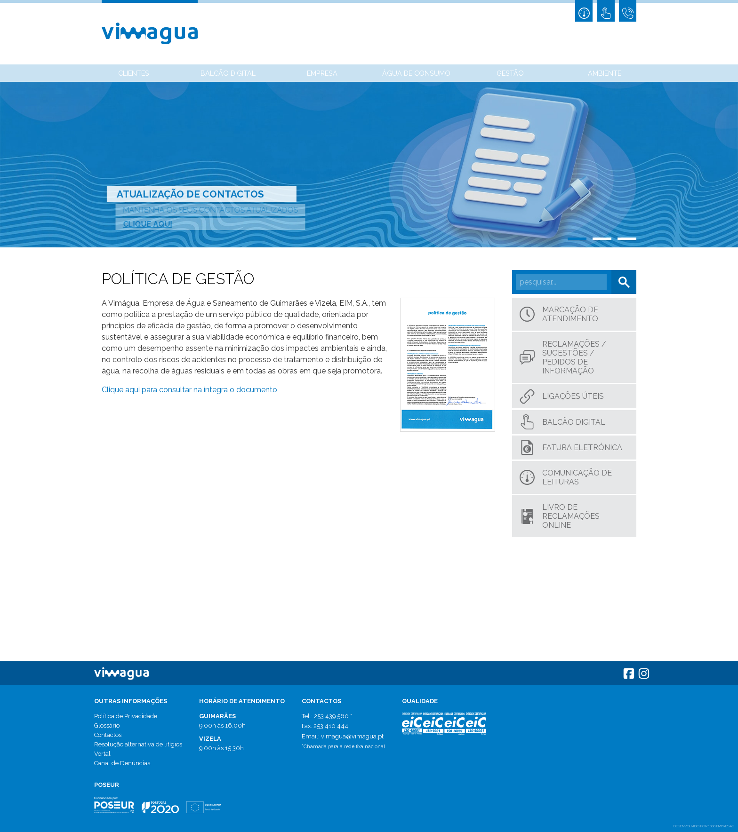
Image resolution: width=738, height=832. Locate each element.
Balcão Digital (228, 73)
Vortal (102, 753)
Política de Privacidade (125, 716)
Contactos (107, 734)
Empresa (322, 73)
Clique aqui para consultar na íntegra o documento (189, 389)
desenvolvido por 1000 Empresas (704, 826)
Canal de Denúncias (122, 763)
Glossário (107, 725)
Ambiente (604, 73)
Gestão (510, 73)
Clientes (133, 73)
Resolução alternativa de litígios (138, 744)
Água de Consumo (416, 73)
